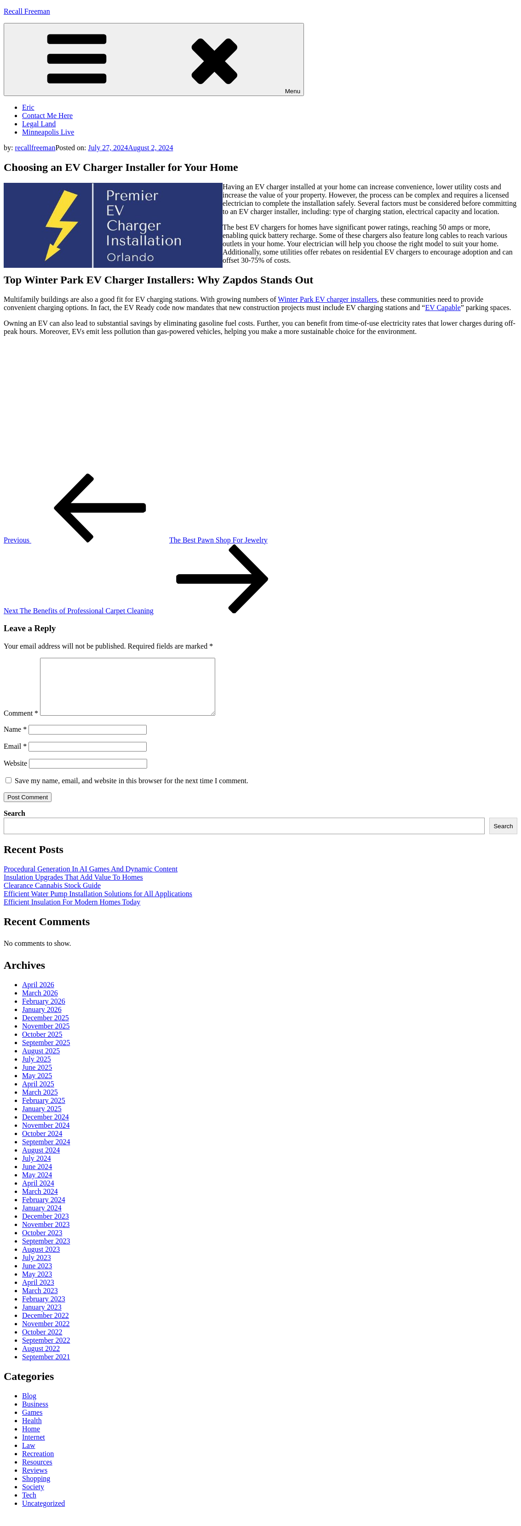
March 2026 (40, 1004)
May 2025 (37, 1087)
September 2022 (46, 1351)
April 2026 (38, 996)
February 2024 (43, 1211)
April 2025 (38, 1095)
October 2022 (42, 1343)
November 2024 (46, 1136)
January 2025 (42, 1120)
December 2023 (45, 1227)
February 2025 (43, 1111)
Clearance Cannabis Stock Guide (52, 896)
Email (15, 757)
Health (32, 1432)
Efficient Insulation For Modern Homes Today (72, 913)
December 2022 (45, 1326)
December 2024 (45, 1128)
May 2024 (37, 1186)
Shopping (36, 1489)
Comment (21, 724)
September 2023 (46, 1252)
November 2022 (46, 1335)
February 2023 (43, 1310)
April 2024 (38, 1194)
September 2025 (46, 1053)
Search (14, 824)
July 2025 (36, 1070)
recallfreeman (35, 148)
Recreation (38, 1465)
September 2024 (46, 1153)
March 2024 (40, 1202)
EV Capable (442, 307)
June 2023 (37, 1277)
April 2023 (38, 1293)
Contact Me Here (47, 115)
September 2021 (46, 1368)
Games (32, 1423)
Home (31, 1440)
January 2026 (42, 1020)
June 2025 (37, 1078)
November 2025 (46, 1037)
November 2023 (46, 1235)
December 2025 (45, 1029)
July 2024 (36, 1169)
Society (33, 1498)
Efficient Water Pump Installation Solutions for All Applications (98, 905)
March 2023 (40, 1302)
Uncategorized (43, 1514)
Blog (29, 1407)
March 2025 (40, 1103)
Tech (29, 1506)
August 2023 (41, 1260)
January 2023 (42, 1318)
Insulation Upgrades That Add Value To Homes (73, 888)
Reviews (34, 1481)
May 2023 (37, 1285)
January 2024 (42, 1219)
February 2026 (43, 1012)
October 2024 (42, 1144)
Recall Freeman (27, 11)
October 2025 (42, 1045)
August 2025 (41, 1062)
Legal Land (39, 124)
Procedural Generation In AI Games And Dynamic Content (90, 880)
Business (35, 1415)
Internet (33, 1448)
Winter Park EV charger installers (327, 299)
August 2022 (41, 1359)
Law (28, 1456)
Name (15, 740)
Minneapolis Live (48, 132)
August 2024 (41, 1161)
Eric (28, 107)
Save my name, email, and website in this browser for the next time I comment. (131, 792)
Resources (37, 1473)
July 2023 (36, 1268)
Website (15, 774)
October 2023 (42, 1244)
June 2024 (37, 1177)
